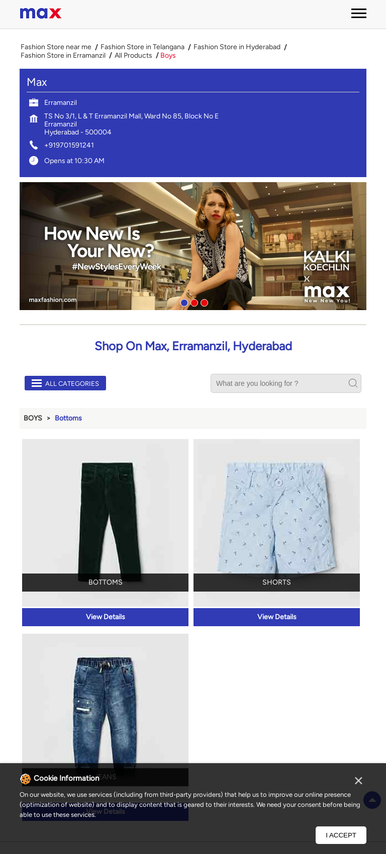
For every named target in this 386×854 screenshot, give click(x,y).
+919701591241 (69, 145)
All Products (133, 56)
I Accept (341, 835)
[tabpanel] (193, 246)
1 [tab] (182, 301)
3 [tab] (203, 301)
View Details (105, 617)
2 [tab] (193, 301)
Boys (33, 418)
